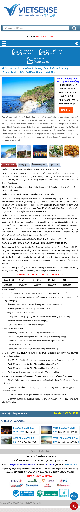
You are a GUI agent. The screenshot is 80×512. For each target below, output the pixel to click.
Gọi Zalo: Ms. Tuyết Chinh (42, 52)
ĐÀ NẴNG (28, 169)
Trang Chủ (37, 9)
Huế (30, 333)
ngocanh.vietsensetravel (20, 53)
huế (10, 345)
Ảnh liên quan (38, 164)
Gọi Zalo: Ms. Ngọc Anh (15, 52)
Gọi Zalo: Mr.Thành (30, 60)
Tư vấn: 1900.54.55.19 (66, 413)
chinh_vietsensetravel (47, 53)
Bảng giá (23, 164)
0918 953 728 (44, 36)
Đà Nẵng (43, 173)
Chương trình (8, 164)
